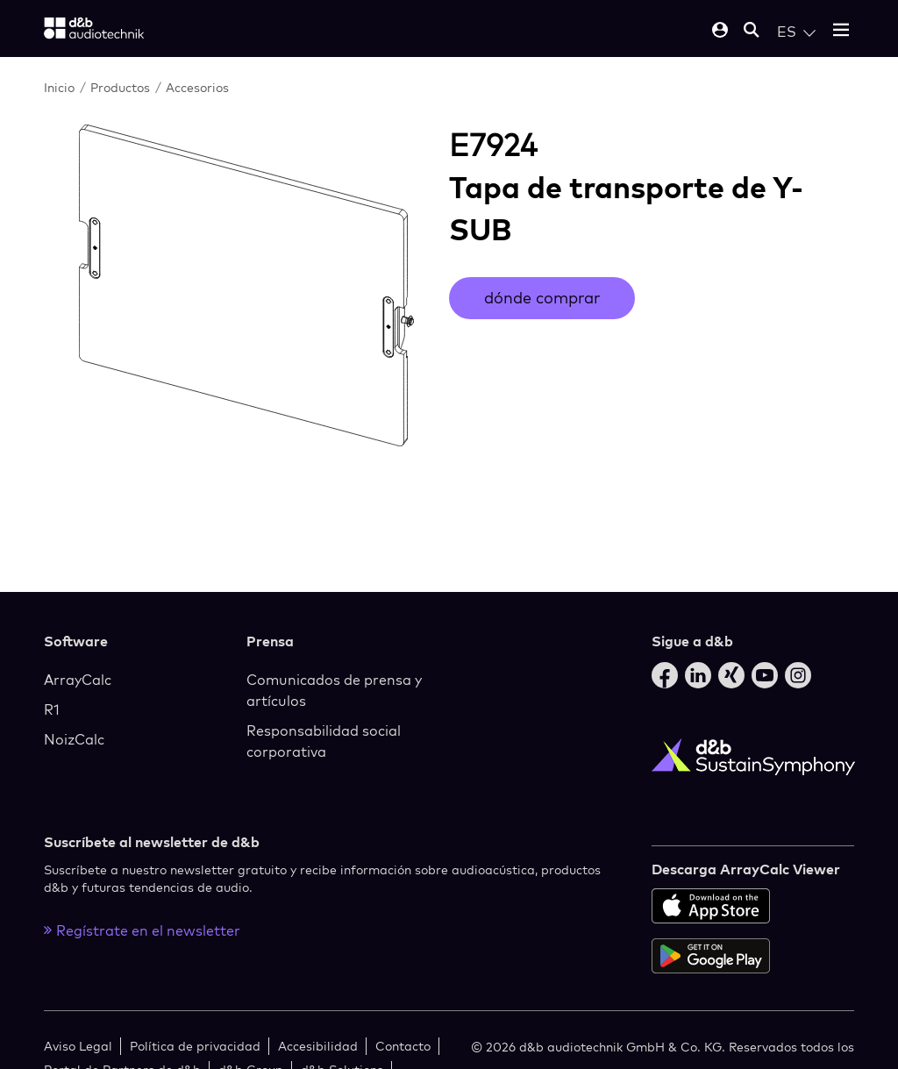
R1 (52, 709)
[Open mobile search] (751, 31)
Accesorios (197, 87)
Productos (120, 87)
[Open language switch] (796, 31)
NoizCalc (74, 739)
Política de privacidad (195, 1045)
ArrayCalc (77, 679)
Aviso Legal (78, 1045)
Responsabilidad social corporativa (323, 741)
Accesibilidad (318, 1045)
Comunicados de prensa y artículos (334, 690)
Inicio (59, 87)
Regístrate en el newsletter (142, 930)
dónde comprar (542, 298)
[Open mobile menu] (841, 31)
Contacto (403, 1045)
